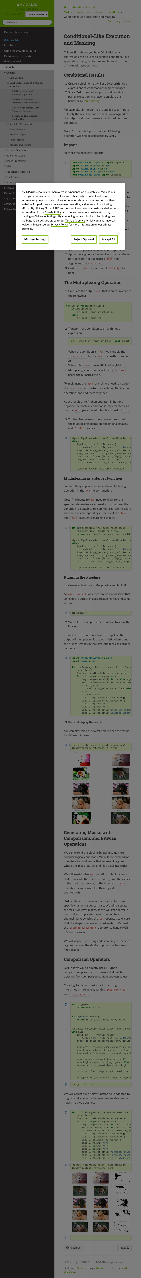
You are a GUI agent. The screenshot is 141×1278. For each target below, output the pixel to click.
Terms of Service (75, 220)
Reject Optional (84, 239)
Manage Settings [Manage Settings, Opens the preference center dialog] (35, 239)
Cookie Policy (53, 212)
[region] (70, 216)
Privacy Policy (59, 224)
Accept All (108, 239)
